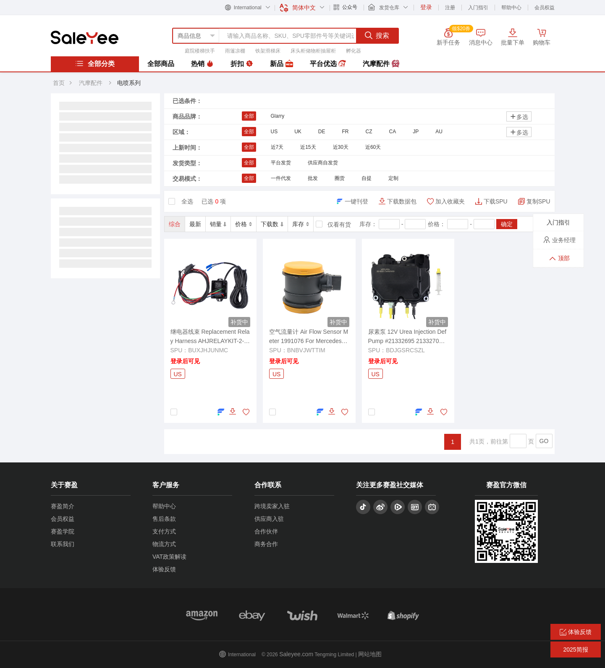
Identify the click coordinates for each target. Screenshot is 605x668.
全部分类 (95, 63)
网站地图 (370, 654)
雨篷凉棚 (235, 51)
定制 (393, 178)
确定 (507, 224)
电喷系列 (129, 82)
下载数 (272, 224)
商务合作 (266, 544)
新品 (281, 64)
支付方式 (164, 531)
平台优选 (328, 64)
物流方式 (164, 544)
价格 (243, 224)
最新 (195, 224)
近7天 (277, 147)
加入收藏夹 (450, 201)
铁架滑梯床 (267, 51)
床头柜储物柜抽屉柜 (313, 51)
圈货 (340, 178)
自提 (366, 178)
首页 (59, 82)
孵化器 (353, 51)
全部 (249, 116)
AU (439, 132)
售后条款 (164, 518)
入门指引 (478, 8)
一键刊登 (356, 201)
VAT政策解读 (169, 556)
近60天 (373, 147)
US (274, 132)
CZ (369, 132)
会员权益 (544, 8)
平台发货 (281, 163)
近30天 (340, 147)
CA (392, 132)
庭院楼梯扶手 (200, 51)
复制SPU (538, 201)
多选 (519, 116)
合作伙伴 (266, 531)
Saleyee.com (296, 654)
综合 (175, 224)
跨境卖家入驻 (272, 506)
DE (321, 132)
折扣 (241, 64)
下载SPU (496, 201)
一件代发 (281, 178)
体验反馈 (164, 569)
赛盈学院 (62, 531)
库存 (300, 224)
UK (297, 132)
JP (416, 132)
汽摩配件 (381, 64)
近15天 (308, 147)
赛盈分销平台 (84, 37)
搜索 (377, 35)
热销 (202, 64)
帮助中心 (511, 8)
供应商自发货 (323, 163)
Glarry (278, 116)
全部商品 (160, 63)
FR (345, 132)
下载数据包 (401, 201)
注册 (450, 8)
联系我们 (62, 544)
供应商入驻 (269, 518)
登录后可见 (185, 361)
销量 (218, 224)
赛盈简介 (62, 506)
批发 (313, 178)
